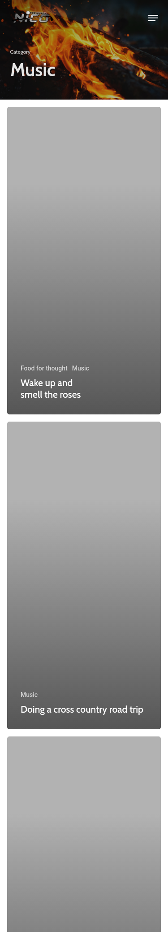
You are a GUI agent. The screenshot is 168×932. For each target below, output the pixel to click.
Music (80, 368)
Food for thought (44, 368)
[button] (153, 17)
